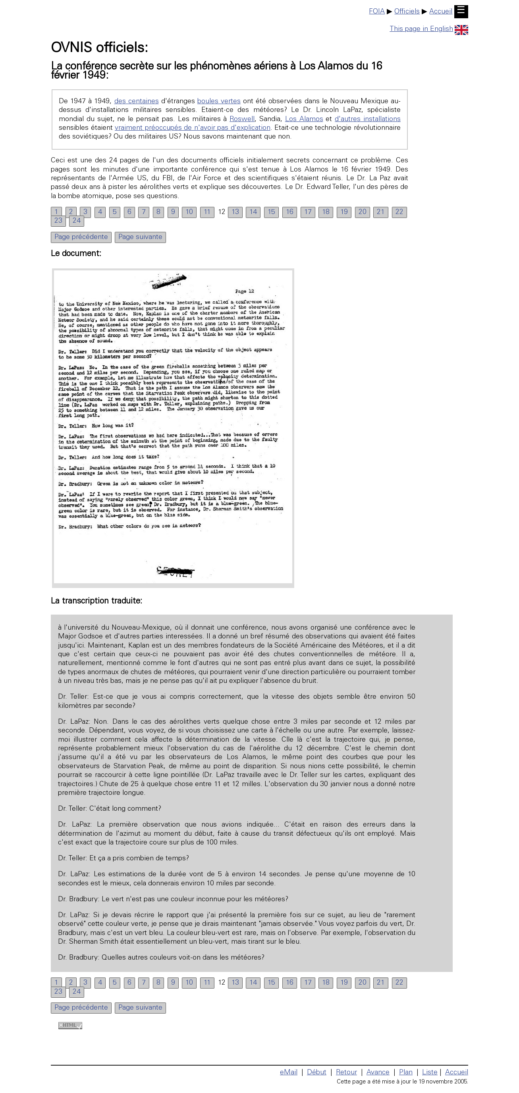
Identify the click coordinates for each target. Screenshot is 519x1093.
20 (363, 212)
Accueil (440, 11)
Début (316, 1072)
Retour (346, 1072)
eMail (288, 1072)
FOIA (377, 11)
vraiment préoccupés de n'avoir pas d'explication (192, 128)
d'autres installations (368, 119)
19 (344, 212)
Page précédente (81, 237)
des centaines (136, 101)
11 (207, 212)
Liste (430, 1072)
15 (271, 212)
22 (399, 212)
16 (289, 212)
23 (58, 221)
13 (235, 212)
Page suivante (140, 237)
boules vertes (219, 101)
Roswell (242, 119)
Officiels (407, 11)
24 (77, 221)
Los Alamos (304, 119)
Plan (406, 1072)
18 (326, 212)
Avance (378, 1072)
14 (253, 212)
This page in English (429, 29)
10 (189, 212)
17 (308, 212)
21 (381, 212)
